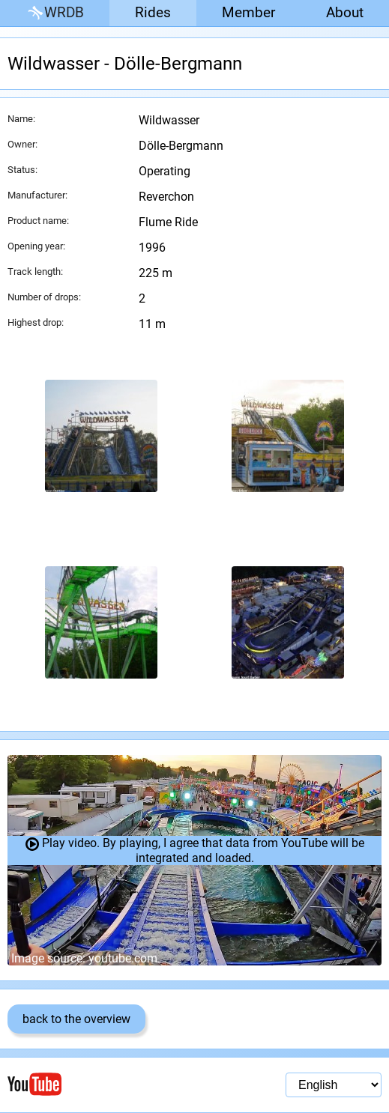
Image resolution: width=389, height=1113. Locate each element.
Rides (153, 12)
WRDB (54, 13)
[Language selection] (334, 1085)
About (345, 12)
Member (248, 12)
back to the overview (76, 1019)
